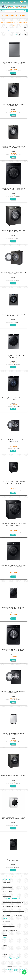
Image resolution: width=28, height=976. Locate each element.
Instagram (5, 950)
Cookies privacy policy (9, 926)
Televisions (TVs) (7, 887)
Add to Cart (13, 73)
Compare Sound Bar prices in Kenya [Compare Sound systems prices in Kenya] (12, 915)
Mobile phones (7, 882)
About (18, 2)
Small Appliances (9, 24)
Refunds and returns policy (10, 930)
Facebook (5, 945)
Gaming (13, 22)
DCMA (5, 935)
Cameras (3, 22)
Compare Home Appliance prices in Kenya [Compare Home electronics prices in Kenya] (13, 911)
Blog (14, 2)
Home (2, 2)
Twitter (5, 954)
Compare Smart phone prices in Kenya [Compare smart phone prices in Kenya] (13, 902)
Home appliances (7, 891)
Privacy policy (6, 921)
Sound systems (7, 896)
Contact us (6, 941)
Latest (9, 2)
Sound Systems (17, 24)
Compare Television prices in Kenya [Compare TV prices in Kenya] (12, 906)
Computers (8, 22)
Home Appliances (20, 22)
